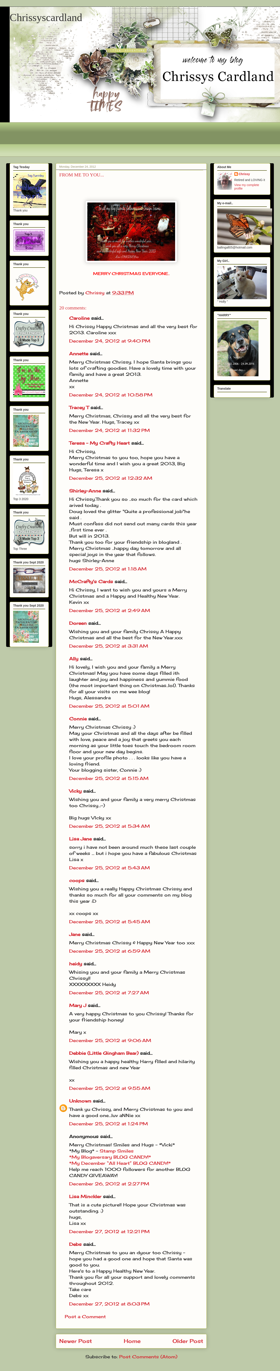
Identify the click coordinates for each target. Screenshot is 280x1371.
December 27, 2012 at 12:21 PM (109, 1231)
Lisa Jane (80, 839)
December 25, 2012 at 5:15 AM (109, 778)
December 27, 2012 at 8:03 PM (109, 1304)
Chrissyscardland (46, 17)
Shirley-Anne (85, 491)
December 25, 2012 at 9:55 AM (109, 1088)
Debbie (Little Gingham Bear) (103, 1053)
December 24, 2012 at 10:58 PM (111, 395)
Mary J (77, 1005)
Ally (73, 658)
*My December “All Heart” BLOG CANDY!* (120, 1163)
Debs (75, 1244)
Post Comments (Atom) (148, 1356)
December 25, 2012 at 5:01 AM (109, 706)
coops (76, 880)
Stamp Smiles (117, 1151)
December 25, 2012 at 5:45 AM (109, 921)
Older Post (187, 1341)
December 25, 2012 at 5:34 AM (109, 826)
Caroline (79, 318)
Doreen (78, 623)
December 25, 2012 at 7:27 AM (109, 992)
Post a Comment (85, 1316)
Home (132, 1341)
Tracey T (79, 407)
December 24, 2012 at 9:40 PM (109, 341)
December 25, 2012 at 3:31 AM (108, 646)
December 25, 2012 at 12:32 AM (110, 478)
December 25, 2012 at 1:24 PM (108, 1123)
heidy (75, 963)
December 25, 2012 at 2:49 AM (109, 610)
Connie (78, 718)
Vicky (75, 791)
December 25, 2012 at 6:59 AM (109, 951)
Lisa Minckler (85, 1196)
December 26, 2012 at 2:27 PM (109, 1183)
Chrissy (244, 174)
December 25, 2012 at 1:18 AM (108, 569)
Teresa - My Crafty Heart (99, 443)
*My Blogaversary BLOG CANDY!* (110, 1157)
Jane (74, 934)
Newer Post (75, 1341)
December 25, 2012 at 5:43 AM (109, 867)
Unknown (80, 1101)
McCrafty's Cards (91, 581)
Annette (78, 353)
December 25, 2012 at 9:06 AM (110, 1040)
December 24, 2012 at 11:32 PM (109, 430)
